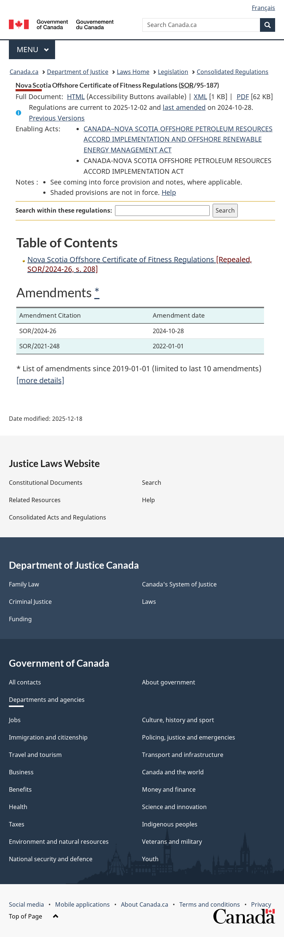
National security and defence (50, 859)
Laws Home (133, 72)
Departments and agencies (47, 700)
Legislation (173, 72)
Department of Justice (77, 72)
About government (168, 682)
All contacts (25, 682)
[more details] (40, 380)
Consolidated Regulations (232, 72)
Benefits (20, 789)
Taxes (16, 824)
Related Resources (35, 500)
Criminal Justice (30, 602)
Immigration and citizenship (48, 737)
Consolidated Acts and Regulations (57, 517)
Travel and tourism (35, 755)
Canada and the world (173, 772)
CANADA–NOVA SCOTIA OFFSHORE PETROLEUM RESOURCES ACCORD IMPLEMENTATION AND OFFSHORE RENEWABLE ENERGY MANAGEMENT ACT (178, 139)
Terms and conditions (209, 904)
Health (18, 807)
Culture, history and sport (178, 720)
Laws (149, 602)
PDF (243, 96)
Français (263, 8)
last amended (184, 107)
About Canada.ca (144, 904)
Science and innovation (174, 807)
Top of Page (34, 916)
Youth (150, 859)
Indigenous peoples (169, 824)
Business (21, 772)
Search (151, 482)
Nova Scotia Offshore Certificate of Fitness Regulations (139, 264)
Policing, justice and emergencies (188, 737)
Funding (20, 619)
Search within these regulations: (64, 210)
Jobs (15, 720)
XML (200, 96)
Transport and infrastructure (182, 755)
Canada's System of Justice (179, 584)
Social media (26, 904)
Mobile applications (82, 904)
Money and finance (169, 789)
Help (169, 192)
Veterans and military (172, 842)
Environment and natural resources (59, 842)
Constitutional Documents (45, 482)
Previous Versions (57, 118)
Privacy (261, 904)
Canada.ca (24, 72)
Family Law (24, 584)
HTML (76, 96)
